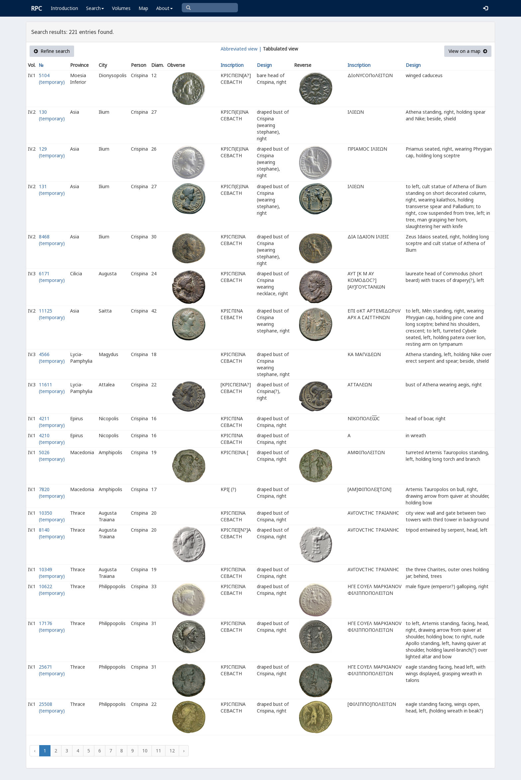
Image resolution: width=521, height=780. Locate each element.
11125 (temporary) (52, 314)
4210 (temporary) (52, 438)
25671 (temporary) (52, 670)
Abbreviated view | (241, 49)
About (164, 8)
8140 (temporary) (52, 533)
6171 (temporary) (52, 276)
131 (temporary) (52, 189)
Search (95, 8)
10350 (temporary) (52, 516)
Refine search (52, 51)
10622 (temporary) (52, 589)
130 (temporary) (52, 115)
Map (143, 8)
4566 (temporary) (52, 357)
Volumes (121, 8)
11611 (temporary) (52, 387)
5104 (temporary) (52, 78)
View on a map (468, 51)
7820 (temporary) (52, 492)
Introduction (64, 8)
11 (158, 750)
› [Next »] (183, 750)
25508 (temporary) (52, 707)
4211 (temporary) (52, 421)
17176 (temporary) (52, 626)
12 (172, 750)
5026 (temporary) (52, 455)
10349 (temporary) (52, 572)
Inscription (232, 65)
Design (264, 65)
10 (145, 750)
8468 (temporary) (52, 239)
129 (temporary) (52, 152)
